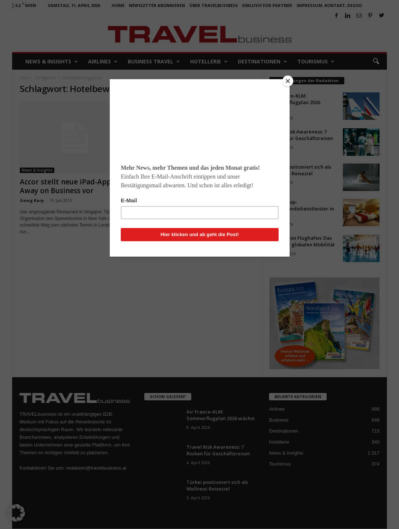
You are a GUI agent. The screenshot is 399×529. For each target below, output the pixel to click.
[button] (16, 513)
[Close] (287, 81)
